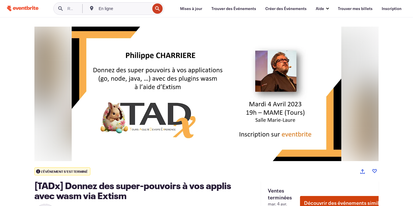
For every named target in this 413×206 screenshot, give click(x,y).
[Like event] (375, 171)
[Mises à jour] (191, 8)
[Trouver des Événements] (234, 8)
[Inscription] (391, 8)
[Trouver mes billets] (355, 8)
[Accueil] (22, 8)
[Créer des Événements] (286, 8)
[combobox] (123, 8)
